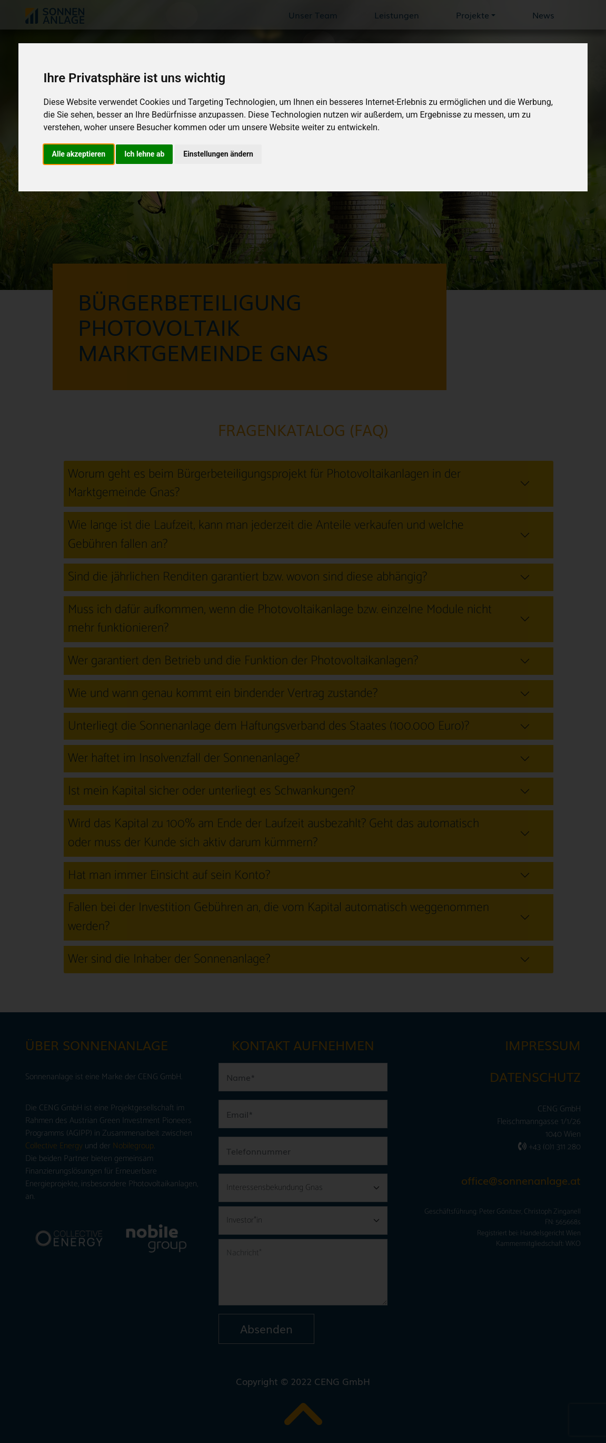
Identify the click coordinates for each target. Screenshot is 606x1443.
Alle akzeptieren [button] (79, 154)
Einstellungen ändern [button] (218, 154)
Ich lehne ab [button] (144, 154)
